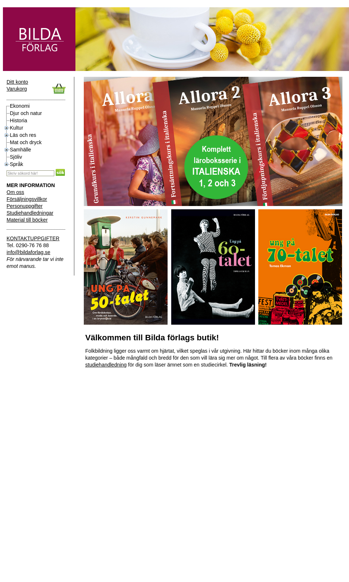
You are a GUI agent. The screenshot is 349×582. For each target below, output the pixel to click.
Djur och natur (26, 113)
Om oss (15, 192)
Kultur (16, 128)
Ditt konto (17, 82)
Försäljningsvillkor (27, 199)
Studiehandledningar (30, 213)
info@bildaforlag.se (28, 252)
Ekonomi (20, 106)
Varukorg (17, 89)
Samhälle (20, 150)
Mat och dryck (26, 142)
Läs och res (23, 135)
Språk (16, 164)
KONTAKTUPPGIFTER (33, 238)
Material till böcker (27, 220)
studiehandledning (106, 365)
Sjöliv (16, 157)
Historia (18, 120)
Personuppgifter (25, 206)
